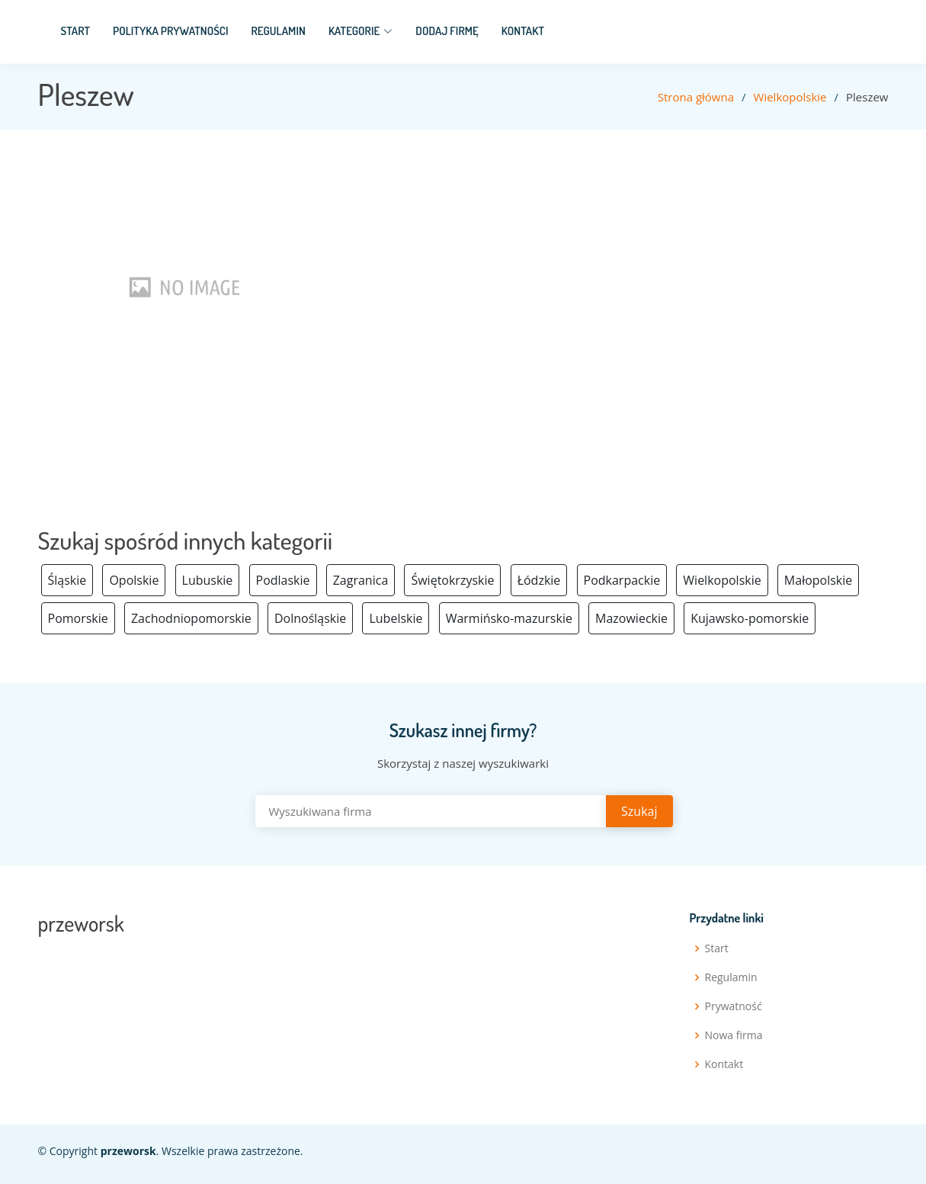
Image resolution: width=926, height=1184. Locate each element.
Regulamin (279, 31)
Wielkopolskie (790, 96)
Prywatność (733, 1006)
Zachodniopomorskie (191, 618)
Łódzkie (539, 580)
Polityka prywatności (171, 31)
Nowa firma (734, 1035)
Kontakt (522, 31)
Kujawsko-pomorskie (749, 618)
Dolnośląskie (310, 618)
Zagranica (361, 580)
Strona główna (696, 96)
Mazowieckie (631, 618)
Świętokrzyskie (452, 580)
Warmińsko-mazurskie (509, 618)
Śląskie (67, 580)
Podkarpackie (622, 580)
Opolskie (134, 580)
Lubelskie (395, 618)
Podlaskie (283, 580)
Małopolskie (818, 580)
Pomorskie (78, 618)
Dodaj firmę (447, 31)
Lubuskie (207, 580)
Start (75, 31)
